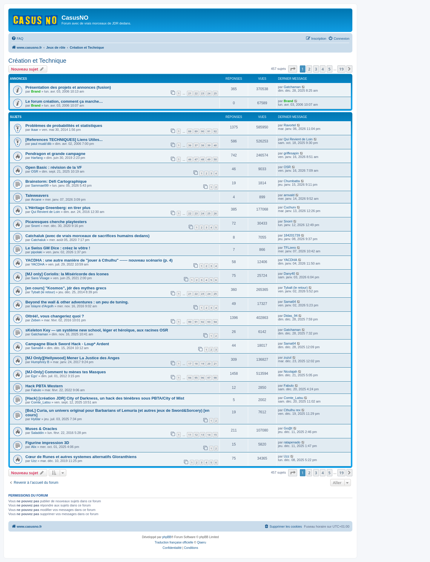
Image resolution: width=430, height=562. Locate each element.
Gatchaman (292, 87)
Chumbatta (292, 181)
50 (215, 159)
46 (189, 159)
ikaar (34, 129)
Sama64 (290, 301)
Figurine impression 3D (47, 442)
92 (215, 131)
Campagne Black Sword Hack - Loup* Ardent (67, 344)
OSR (34, 171)
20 (208, 364)
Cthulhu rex (292, 410)
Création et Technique (37, 60)
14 (208, 435)
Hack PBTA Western (44, 386)
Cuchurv (290, 207)
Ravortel (290, 125)
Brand (36, 91)
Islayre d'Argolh (42, 306)
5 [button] (329, 69)
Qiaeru (201, 542)
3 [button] (316, 69)
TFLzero (290, 247)
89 (196, 131)
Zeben (35, 320)
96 (202, 378)
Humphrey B (40, 362)
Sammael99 (40, 185)
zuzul (287, 357)
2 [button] (309, 69)
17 (189, 364)
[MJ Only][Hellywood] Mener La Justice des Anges (72, 358)
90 (202, 131)
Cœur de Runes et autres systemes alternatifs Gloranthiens (80, 456)
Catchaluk (38, 240)
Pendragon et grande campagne (55, 153)
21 (189, 93)
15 (215, 435)
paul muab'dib (41, 143)
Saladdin (37, 432)
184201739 (292, 235)
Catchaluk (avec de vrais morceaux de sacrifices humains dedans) (87, 236)
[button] (292, 69)
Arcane (36, 199)
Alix (33, 447)
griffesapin (291, 153)
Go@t (288, 428)
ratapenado (292, 442)
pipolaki (36, 252)
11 (189, 435)
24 (208, 93)
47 (196, 159)
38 (202, 145)
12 (196, 435)
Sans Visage (40, 278)
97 (208, 378)
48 (202, 159)
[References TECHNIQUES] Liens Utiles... (64, 139)
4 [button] (323, 69)
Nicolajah (290, 371)
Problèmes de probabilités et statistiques (63, 125)
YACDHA (37, 264)
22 (196, 93)
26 (215, 213)
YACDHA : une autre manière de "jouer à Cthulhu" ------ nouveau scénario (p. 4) (99, 260)
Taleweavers (36, 195)
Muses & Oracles (41, 428)
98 (215, 378)
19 (202, 364)
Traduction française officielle (174, 542)
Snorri (35, 226)
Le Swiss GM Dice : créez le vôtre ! (57, 248)
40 (215, 145)
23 (202, 93)
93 (208, 322)
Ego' (34, 376)
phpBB (166, 537)
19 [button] (341, 69)
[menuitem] (17, 38)
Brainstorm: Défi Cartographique (56, 181)
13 (202, 435)
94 (215, 322)
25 (215, 93)
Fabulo (36, 390)
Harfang (37, 157)
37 (196, 145)
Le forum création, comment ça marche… (64, 101)
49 (208, 159)
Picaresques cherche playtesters (56, 221)
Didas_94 (290, 315)
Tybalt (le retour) (43, 292)
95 (196, 378)
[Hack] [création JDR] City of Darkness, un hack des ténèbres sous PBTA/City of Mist (104, 398)
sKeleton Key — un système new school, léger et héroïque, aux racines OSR (96, 330)
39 (208, 145)
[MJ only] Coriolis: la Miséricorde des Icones (67, 274)
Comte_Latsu (40, 402)
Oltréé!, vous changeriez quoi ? (54, 316)
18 (196, 364)
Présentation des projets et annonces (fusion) (68, 87)
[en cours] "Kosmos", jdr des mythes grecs (65, 288)
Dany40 (289, 273)
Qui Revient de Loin (298, 139)
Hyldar (36, 419)
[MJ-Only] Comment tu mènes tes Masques (65, 372)
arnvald (289, 195)
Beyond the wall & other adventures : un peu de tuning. (77, 302)
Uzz (34, 461)
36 (189, 145)
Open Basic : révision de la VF (53, 167)
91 (208, 131)
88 (189, 131)
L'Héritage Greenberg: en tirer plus (57, 207)
